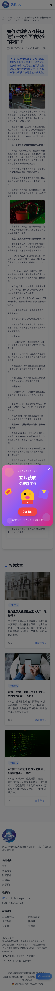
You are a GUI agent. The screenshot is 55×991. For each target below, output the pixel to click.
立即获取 (27, 512)
